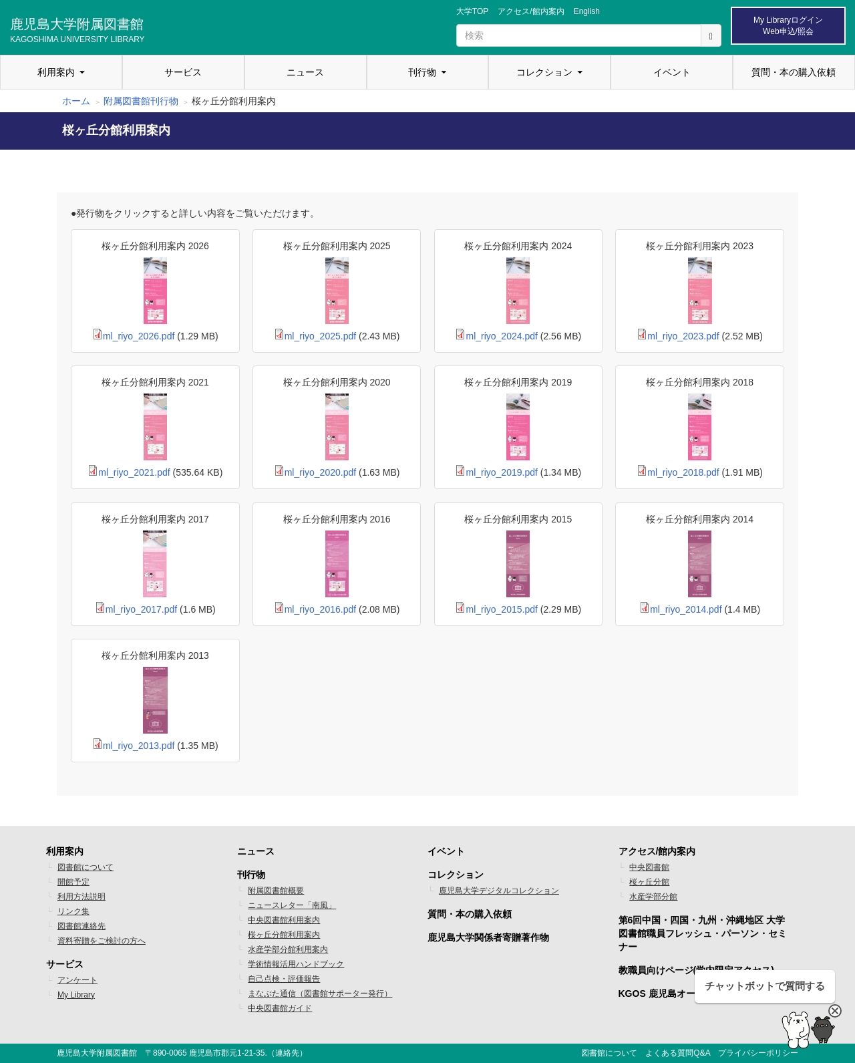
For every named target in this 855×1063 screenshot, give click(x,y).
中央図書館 (649, 867)
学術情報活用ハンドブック (296, 964)
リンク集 (73, 911)
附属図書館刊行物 (141, 101)
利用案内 (56, 72)
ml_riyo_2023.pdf (683, 336)
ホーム (76, 101)
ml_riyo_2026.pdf (138, 336)
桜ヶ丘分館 (649, 882)
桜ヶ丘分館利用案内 (284, 934)
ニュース (305, 72)
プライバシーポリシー (758, 1053)
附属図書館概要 (276, 890)
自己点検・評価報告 (284, 978)
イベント (672, 72)
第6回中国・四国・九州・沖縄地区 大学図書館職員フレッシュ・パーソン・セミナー (703, 933)
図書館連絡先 (81, 926)
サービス (183, 72)
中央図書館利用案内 (284, 920)
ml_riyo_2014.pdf (685, 609)
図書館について (85, 867)
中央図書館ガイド (280, 1008)
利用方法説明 (81, 896)
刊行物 (422, 72)
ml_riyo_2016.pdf (320, 609)
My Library (76, 995)
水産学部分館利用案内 (288, 949)
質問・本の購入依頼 (793, 72)
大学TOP (472, 11)
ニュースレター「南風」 (292, 905)
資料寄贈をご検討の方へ (101, 940)
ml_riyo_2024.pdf (501, 336)
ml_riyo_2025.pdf (320, 336)
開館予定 (73, 882)
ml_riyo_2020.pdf (320, 472)
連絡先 (287, 1053)
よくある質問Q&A (677, 1053)
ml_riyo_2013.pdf (138, 745)
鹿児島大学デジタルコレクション (499, 890)
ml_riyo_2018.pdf (683, 472)
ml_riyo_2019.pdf (501, 472)
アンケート (77, 980)
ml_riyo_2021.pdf (134, 472)
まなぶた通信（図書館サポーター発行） (320, 993)
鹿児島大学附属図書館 (77, 29)
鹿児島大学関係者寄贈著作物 (488, 937)
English (587, 11)
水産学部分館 (653, 896)
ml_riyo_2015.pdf (501, 609)
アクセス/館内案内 (531, 11)
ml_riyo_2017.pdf (141, 609)
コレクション (544, 72)
